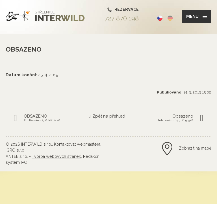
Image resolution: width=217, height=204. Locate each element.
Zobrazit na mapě (195, 148)
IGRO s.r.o (15, 150)
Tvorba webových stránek (56, 156)
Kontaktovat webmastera (77, 144)
